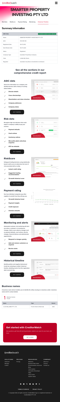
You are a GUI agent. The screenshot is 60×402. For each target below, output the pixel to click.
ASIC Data (13, 22)
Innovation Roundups (34, 371)
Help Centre (31, 374)
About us (46, 361)
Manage (7, 363)
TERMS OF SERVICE (23, 389)
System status (32, 376)
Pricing (18, 361)
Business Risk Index (33, 363)
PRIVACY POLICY (37, 389)
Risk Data (20, 22)
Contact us (46, 365)
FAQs (29, 372)
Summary (4, 22)
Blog (29, 367)
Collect (6, 365)
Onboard (7, 361)
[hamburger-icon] (56, 3)
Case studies (31, 369)
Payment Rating (38, 22)
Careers (46, 363)
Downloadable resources (35, 365)
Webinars (30, 361)
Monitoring (48, 22)
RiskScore (29, 22)
